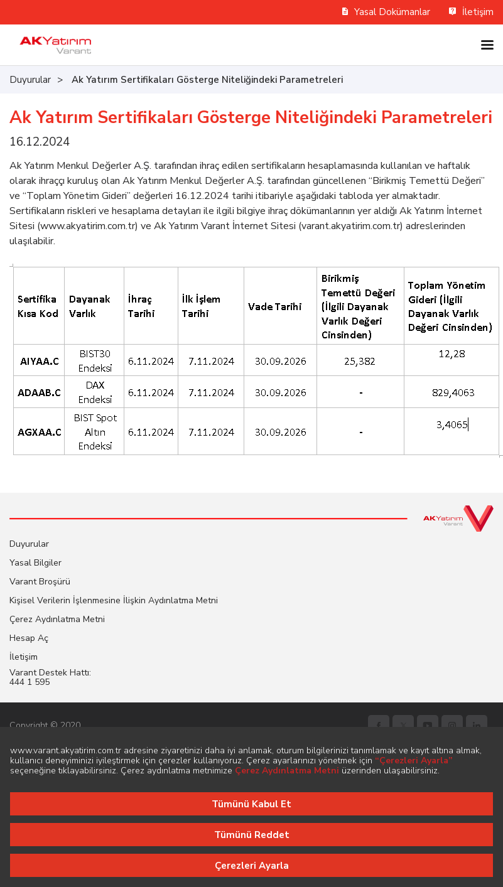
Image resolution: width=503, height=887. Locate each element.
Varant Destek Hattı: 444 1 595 (50, 677)
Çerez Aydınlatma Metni (57, 619)
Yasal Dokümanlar (386, 12)
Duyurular (30, 79)
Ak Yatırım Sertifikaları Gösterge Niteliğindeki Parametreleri (207, 79)
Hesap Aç (28, 638)
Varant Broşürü (39, 581)
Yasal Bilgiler (35, 562)
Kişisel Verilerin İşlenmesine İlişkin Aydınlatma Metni (113, 600)
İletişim (471, 12)
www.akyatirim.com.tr (87, 226)
